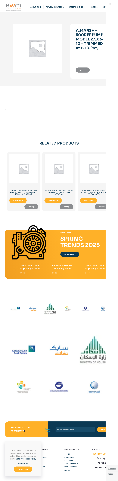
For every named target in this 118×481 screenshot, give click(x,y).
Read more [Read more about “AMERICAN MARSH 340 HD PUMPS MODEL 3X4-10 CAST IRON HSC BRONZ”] (18, 200)
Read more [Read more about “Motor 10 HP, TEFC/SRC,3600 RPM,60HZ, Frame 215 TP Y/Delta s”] (53, 200)
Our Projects (42, 461)
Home (39, 458)
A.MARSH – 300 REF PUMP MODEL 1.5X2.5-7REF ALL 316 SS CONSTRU (94, 192)
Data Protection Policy (26, 459)
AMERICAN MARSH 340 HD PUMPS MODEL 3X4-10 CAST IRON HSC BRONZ (23, 192)
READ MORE (23, 463)
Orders (67, 458)
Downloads (69, 461)
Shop (39, 464)
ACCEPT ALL (23, 469)
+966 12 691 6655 (99, 458)
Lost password (70, 471)
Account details (71, 468)
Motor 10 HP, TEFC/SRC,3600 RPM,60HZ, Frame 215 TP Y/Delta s (59, 192)
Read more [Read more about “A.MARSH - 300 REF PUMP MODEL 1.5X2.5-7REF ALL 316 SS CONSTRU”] (88, 200)
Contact (41, 471)
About (39, 468)
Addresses (68, 464)
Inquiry (83, 70)
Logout (67, 474)
